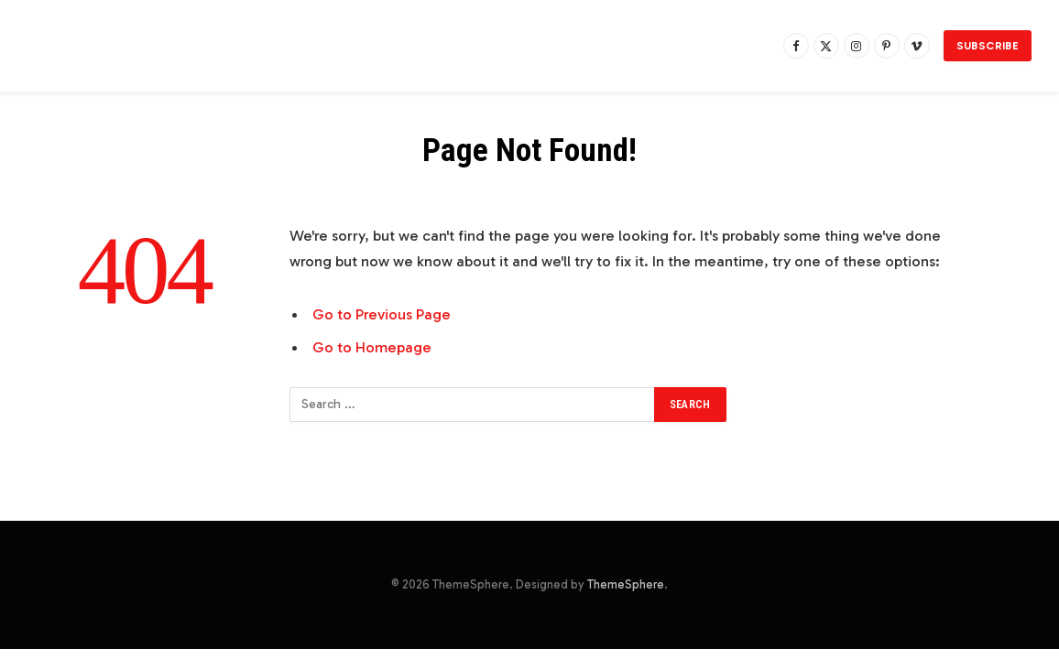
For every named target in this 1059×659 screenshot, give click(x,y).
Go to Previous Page (381, 314)
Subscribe (987, 45)
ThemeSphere (625, 584)
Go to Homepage (371, 347)
